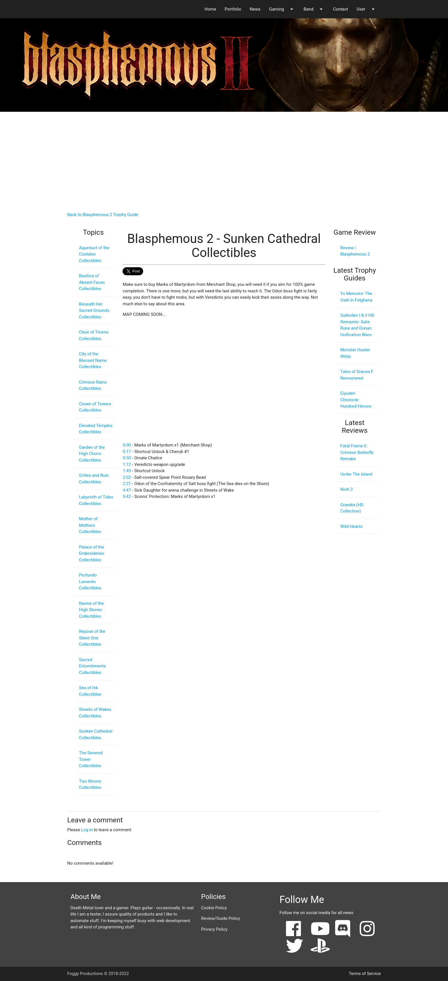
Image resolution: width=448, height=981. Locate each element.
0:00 (127, 445)
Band (314, 9)
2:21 (127, 483)
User (367, 9)
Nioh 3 (346, 489)
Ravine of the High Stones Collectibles (91, 610)
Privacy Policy (214, 929)
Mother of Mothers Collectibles (90, 525)
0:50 (127, 457)
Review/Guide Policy (220, 918)
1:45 (127, 470)
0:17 (127, 451)
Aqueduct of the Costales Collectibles (94, 254)
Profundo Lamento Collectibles (90, 582)
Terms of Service (365, 973)
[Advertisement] (224, 156)
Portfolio (233, 9)
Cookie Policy (214, 907)
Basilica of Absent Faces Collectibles (92, 282)
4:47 (127, 490)
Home (210, 9)
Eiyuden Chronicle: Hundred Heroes (355, 400)
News (255, 9)
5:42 (127, 496)
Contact (340, 9)
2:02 (127, 477)
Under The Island (356, 474)
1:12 (127, 464)
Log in (87, 829)
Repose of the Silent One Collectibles (92, 638)
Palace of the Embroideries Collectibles (91, 554)
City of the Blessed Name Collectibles (93, 360)
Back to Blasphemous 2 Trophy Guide (102, 214)
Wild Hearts (351, 526)
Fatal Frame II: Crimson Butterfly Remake (356, 452)
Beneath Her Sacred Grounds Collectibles (94, 311)
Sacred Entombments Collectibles (92, 666)
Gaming (282, 9)
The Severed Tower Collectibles (90, 759)
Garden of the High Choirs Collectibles (92, 454)
